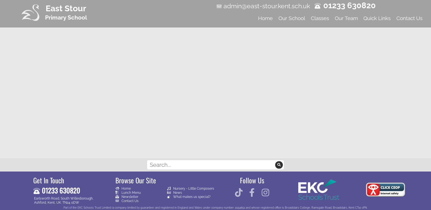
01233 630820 (349, 5)
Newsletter (126, 197)
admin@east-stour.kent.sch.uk (266, 6)
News (174, 192)
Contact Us (127, 201)
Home (123, 188)
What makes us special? (189, 197)
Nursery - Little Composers (190, 188)
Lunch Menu (128, 192)
